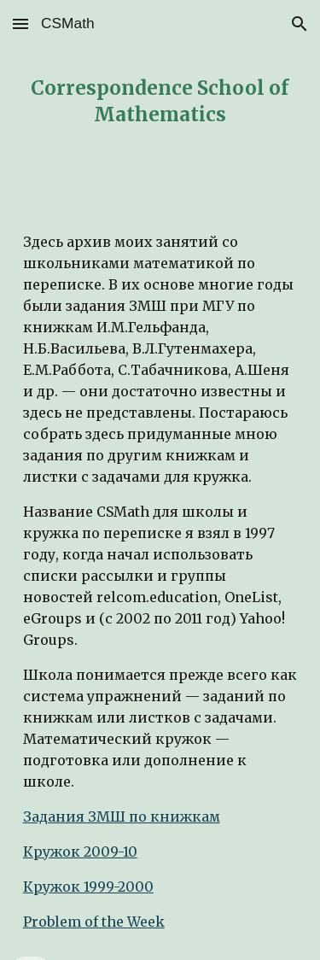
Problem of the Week (94, 921)
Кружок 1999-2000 (88, 886)
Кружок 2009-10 (80, 851)
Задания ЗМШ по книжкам (121, 816)
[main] (160, 102)
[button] (20, 23)
